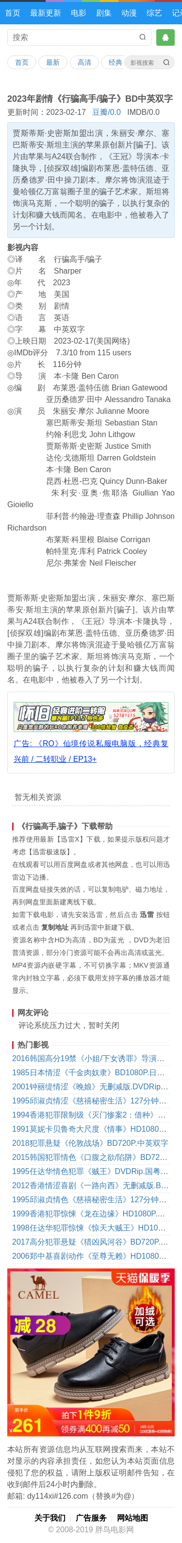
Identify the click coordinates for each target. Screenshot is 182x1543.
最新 (53, 62)
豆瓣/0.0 (106, 112)
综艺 (154, 13)
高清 (84, 62)
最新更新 (45, 13)
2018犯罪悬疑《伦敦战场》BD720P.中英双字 (90, 1143)
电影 (78, 13)
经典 (115, 62)
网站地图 (132, 1518)
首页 (12, 13)
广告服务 (91, 1518)
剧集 (104, 13)
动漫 (129, 13)
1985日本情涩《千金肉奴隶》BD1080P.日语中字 (96, 1072)
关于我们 (50, 1518)
